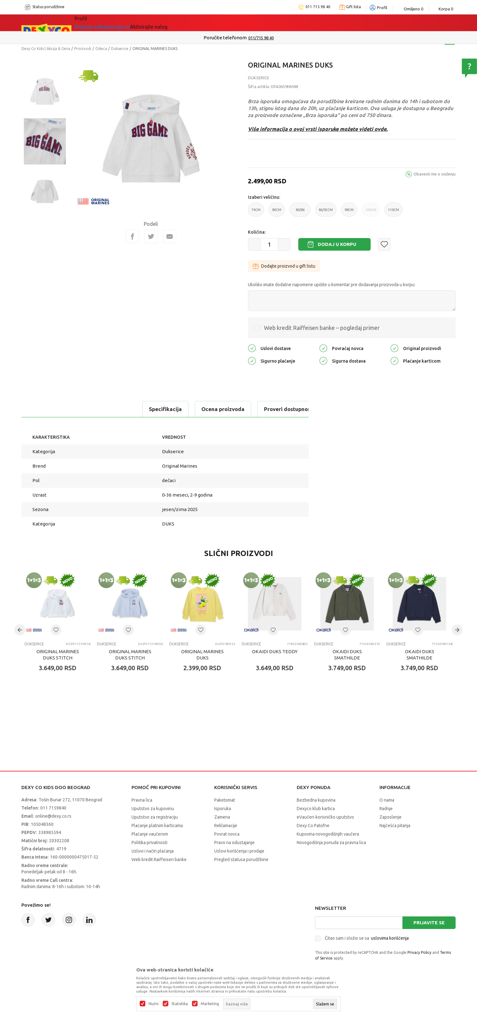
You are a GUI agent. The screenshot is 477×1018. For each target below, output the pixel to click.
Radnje (386, 808)
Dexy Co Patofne (313, 825)
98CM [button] (349, 212)
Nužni (154, 1004)
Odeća (101, 49)
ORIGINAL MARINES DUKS (202, 654)
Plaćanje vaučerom (150, 834)
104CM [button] (370, 212)
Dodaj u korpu (337, 244)
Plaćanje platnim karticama (157, 825)
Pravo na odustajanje (234, 842)
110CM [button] (393, 212)
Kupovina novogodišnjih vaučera (328, 834)
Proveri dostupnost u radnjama (185, 409)
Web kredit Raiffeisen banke (159, 859)
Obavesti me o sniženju (434, 174)
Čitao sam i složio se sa (367, 938)
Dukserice (119, 49)
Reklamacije (225, 825)
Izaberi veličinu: (264, 197)
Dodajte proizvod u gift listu (284, 266)
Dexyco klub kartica (316, 808)
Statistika (179, 1004)
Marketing (210, 1004)
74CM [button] (256, 212)
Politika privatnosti (149, 842)
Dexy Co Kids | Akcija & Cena (45, 49)
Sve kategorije (100, 22)
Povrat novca (226, 834)
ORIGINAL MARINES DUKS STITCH (57, 654)
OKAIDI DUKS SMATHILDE (347, 654)
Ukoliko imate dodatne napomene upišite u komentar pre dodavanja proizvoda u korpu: (331, 284)
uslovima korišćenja (390, 938)
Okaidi (218, 22)
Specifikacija (47, 409)
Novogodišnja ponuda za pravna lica (331, 842)
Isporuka (222, 808)
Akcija (139, 22)
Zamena (222, 817)
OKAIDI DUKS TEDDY (275, 651)
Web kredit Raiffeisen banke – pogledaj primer (322, 328)
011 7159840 (53, 807)
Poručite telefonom (225, 37)
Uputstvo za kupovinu (153, 808)
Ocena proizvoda (105, 409)
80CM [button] (276, 212)
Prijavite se (429, 922)
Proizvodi (82, 49)
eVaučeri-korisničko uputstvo (325, 817)
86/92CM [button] (326, 212)
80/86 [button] (300, 212)
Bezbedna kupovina (316, 800)
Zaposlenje (390, 817)
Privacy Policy (419, 952)
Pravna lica (142, 800)
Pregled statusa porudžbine (241, 859)
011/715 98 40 (261, 38)
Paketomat (224, 800)
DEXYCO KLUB (177, 22)
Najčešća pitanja (394, 825)
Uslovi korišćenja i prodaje (239, 851)
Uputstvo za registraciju (155, 817)
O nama (386, 800)
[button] (384, 244)
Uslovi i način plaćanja (153, 851)
